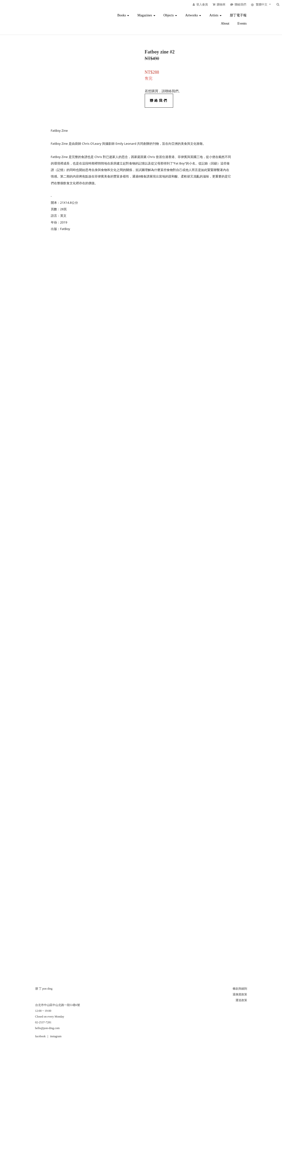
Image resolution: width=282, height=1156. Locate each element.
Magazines (146, 15)
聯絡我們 (159, 100)
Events (242, 23)
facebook (40, 1036)
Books (123, 15)
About (225, 23)
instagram (55, 1036)
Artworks (193, 15)
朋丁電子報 (238, 15)
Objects (170, 15)
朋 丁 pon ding (43, 988)
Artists (215, 15)
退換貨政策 (240, 994)
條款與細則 (240, 988)
